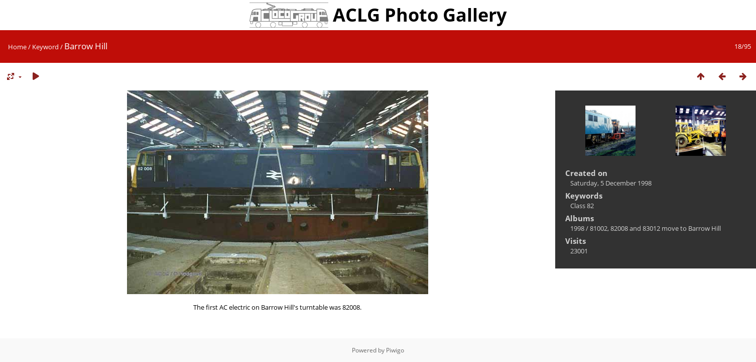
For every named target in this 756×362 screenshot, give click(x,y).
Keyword (45, 46)
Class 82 (582, 205)
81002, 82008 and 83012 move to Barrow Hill (655, 228)
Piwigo (395, 350)
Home (17, 46)
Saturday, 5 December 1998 (611, 183)
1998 (577, 228)
